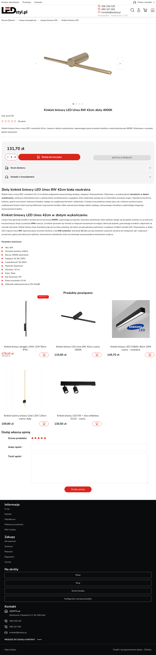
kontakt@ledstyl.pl (111, 12)
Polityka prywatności (14, 524)
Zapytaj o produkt (122, 157)
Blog (78, 583)
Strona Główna (8, 20)
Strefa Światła (78, 591)
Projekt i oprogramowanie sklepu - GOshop (132, 649)
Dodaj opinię (78, 489)
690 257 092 (108, 9)
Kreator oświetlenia (10, 2)
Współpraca (10, 519)
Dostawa (9, 546)
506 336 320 (108, 6)
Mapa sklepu (10, 649)
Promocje (27, 2)
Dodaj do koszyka (52, 157)
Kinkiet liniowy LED (70, 20)
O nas (7, 509)
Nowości (38, 2)
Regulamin (9, 556)
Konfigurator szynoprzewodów (78, 598)
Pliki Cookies (10, 529)
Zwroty (8, 562)
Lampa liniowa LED (49, 20)
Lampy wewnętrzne (27, 20)
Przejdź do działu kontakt (20, 639)
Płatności (9, 551)
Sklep (78, 575)
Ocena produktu (17, 438)
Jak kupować (10, 541)
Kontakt (8, 514)
